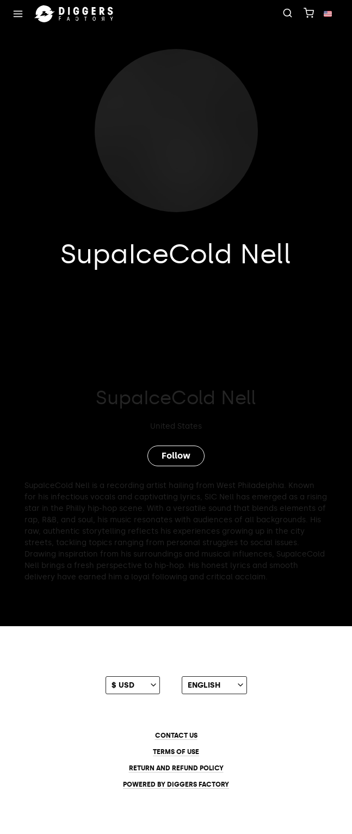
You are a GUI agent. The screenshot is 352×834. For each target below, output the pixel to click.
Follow (176, 455)
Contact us (176, 735)
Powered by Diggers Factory (176, 784)
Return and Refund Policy (176, 768)
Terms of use (176, 752)
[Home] (74, 14)
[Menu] (18, 14)
